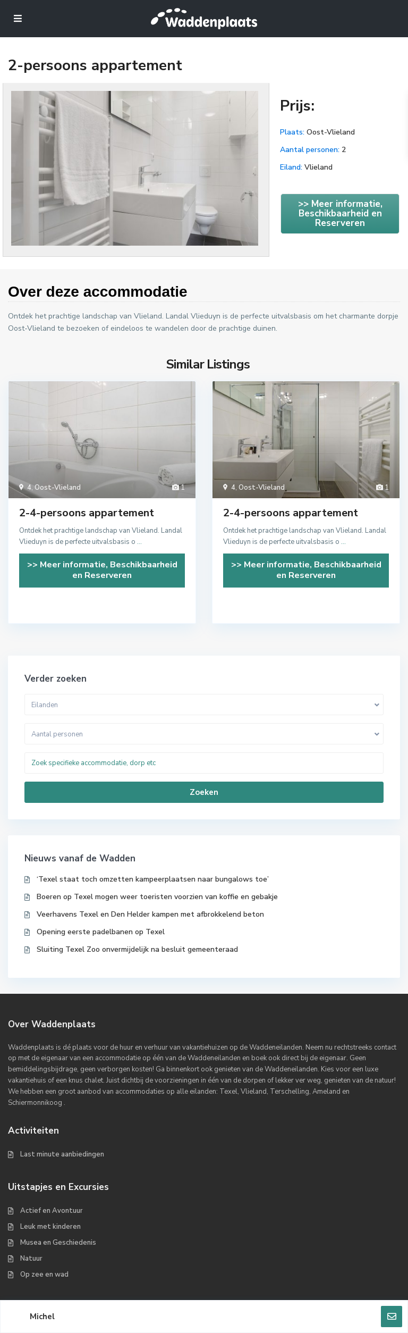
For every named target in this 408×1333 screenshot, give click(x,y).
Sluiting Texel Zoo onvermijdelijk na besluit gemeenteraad (137, 949)
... (139, 542)
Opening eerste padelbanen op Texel (101, 932)
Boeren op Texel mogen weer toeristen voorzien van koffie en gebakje (157, 897)
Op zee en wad (44, 1274)
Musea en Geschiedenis (58, 1242)
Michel (42, 1316)
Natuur (31, 1258)
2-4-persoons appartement (86, 513)
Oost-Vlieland (331, 132)
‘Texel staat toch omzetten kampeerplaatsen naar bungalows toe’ (153, 879)
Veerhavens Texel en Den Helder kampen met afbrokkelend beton (150, 914)
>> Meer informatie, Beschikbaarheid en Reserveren (340, 213)
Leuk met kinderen (50, 1226)
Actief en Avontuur (51, 1210)
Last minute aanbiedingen (62, 1154)
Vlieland (318, 167)
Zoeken (204, 792)
